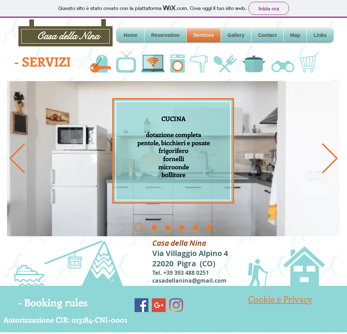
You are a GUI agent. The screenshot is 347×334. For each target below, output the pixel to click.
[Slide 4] (195, 227)
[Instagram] (176, 305)
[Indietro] (17, 158)
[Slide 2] (154, 227)
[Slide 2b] (168, 227)
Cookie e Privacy (280, 299)
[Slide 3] (181, 227)
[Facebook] (141, 305)
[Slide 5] (209, 227)
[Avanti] (329, 158)
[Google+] (159, 305)
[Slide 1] (139, 227)
